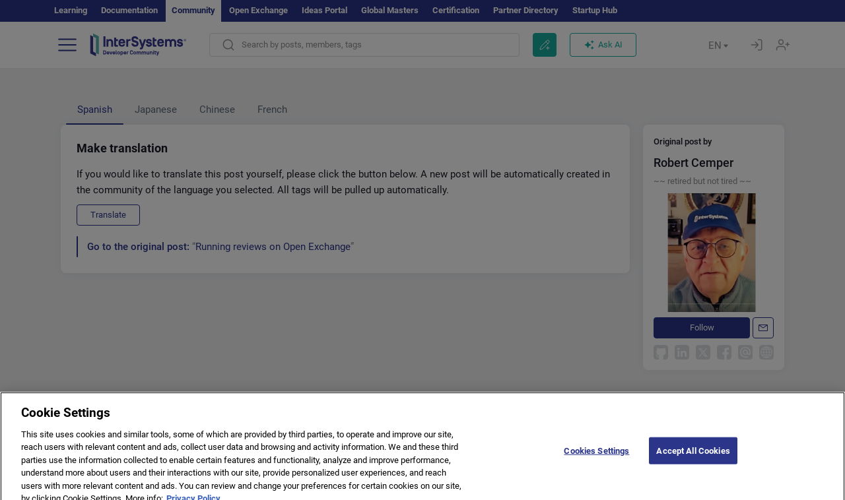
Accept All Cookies (692, 461)
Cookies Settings (596, 461)
